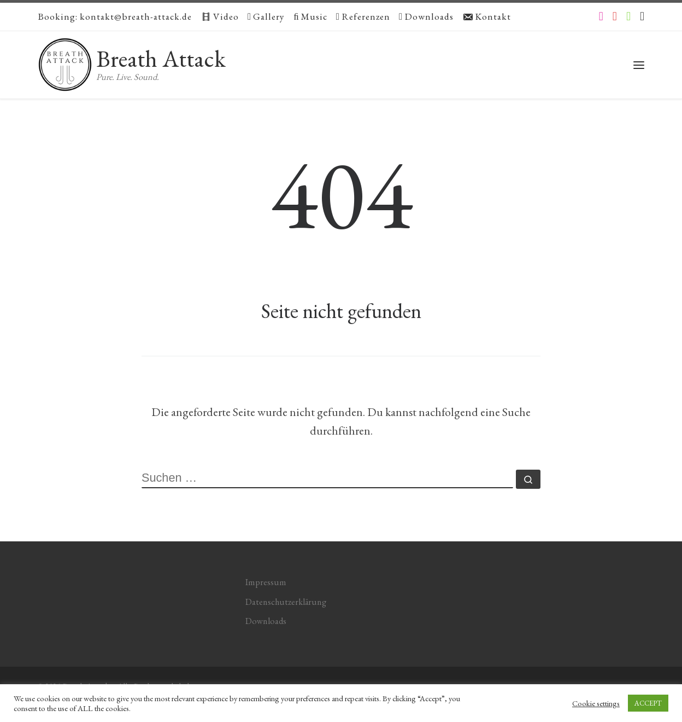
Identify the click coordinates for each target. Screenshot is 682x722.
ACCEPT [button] (648, 703)
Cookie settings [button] (596, 703)
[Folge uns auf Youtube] (615, 16)
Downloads (265, 621)
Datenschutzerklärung (285, 602)
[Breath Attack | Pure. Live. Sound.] (65, 61)
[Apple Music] (642, 16)
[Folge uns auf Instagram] (601, 16)
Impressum (265, 582)
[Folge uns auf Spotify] (628, 16)
